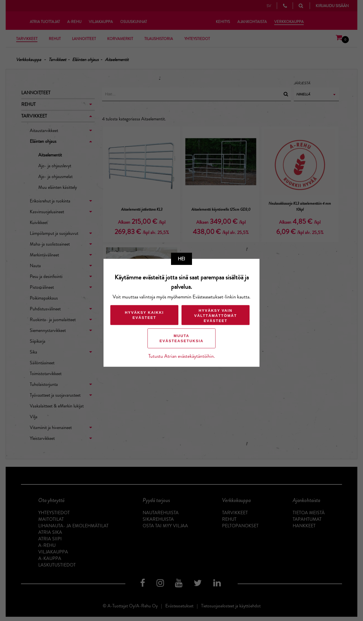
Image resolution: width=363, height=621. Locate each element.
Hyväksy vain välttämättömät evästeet (215, 315)
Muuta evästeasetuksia (181, 338)
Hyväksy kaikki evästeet (144, 314)
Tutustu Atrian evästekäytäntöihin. (181, 355)
